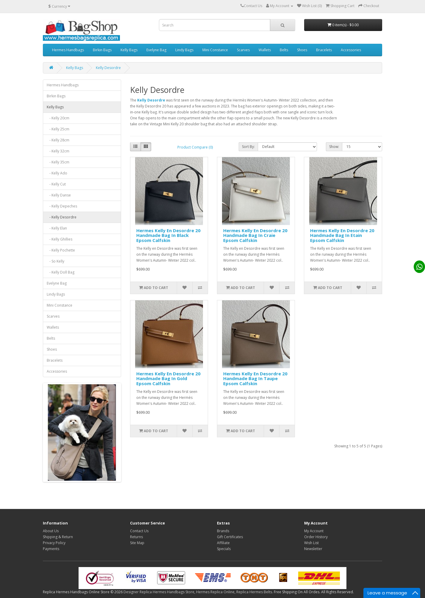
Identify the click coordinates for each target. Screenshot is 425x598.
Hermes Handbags (68, 49)
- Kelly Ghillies (59, 239)
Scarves (243, 49)
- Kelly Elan (57, 228)
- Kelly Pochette (61, 250)
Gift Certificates (230, 536)
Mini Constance (215, 49)
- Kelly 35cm (58, 162)
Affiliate (223, 542)
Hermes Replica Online (215, 591)
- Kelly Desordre (61, 217)
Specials (224, 548)
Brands (223, 530)
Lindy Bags (184, 49)
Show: (334, 146)
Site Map (137, 542)
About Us (51, 530)
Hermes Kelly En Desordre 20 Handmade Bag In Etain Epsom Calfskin (342, 235)
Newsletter (313, 548)
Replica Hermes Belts (254, 591)
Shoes (302, 49)
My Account (314, 530)
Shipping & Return (58, 536)
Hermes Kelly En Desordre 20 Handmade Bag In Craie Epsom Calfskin (255, 235)
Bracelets (324, 49)
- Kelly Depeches (62, 206)
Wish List (311, 542)
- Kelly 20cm (58, 118)
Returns (136, 536)
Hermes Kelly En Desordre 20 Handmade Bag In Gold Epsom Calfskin (168, 378)
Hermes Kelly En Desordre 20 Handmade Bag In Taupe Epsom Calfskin (255, 378)
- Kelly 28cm (58, 140)
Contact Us (139, 530)
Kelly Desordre (108, 67)
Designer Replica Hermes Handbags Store (159, 591)
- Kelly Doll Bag (60, 272)
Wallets (265, 49)
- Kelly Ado (57, 173)
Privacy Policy (54, 542)
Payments (51, 548)
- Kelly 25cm (58, 129)
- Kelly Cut (56, 184)
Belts (284, 49)
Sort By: (248, 146)
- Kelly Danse (59, 195)
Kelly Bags (129, 49)
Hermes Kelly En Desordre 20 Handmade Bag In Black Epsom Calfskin (168, 235)
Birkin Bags (102, 49)
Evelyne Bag (156, 49)
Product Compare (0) (195, 147)
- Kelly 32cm (58, 151)
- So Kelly (55, 261)
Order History (316, 536)
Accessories (351, 49)
